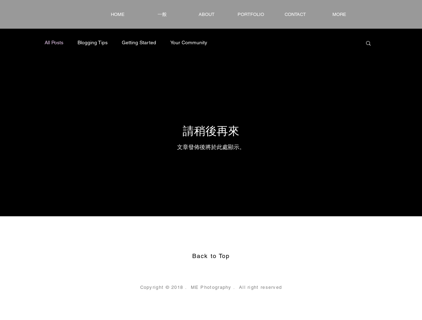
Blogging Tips (93, 42)
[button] (368, 43)
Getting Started (139, 42)
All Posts (54, 42)
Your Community (188, 42)
